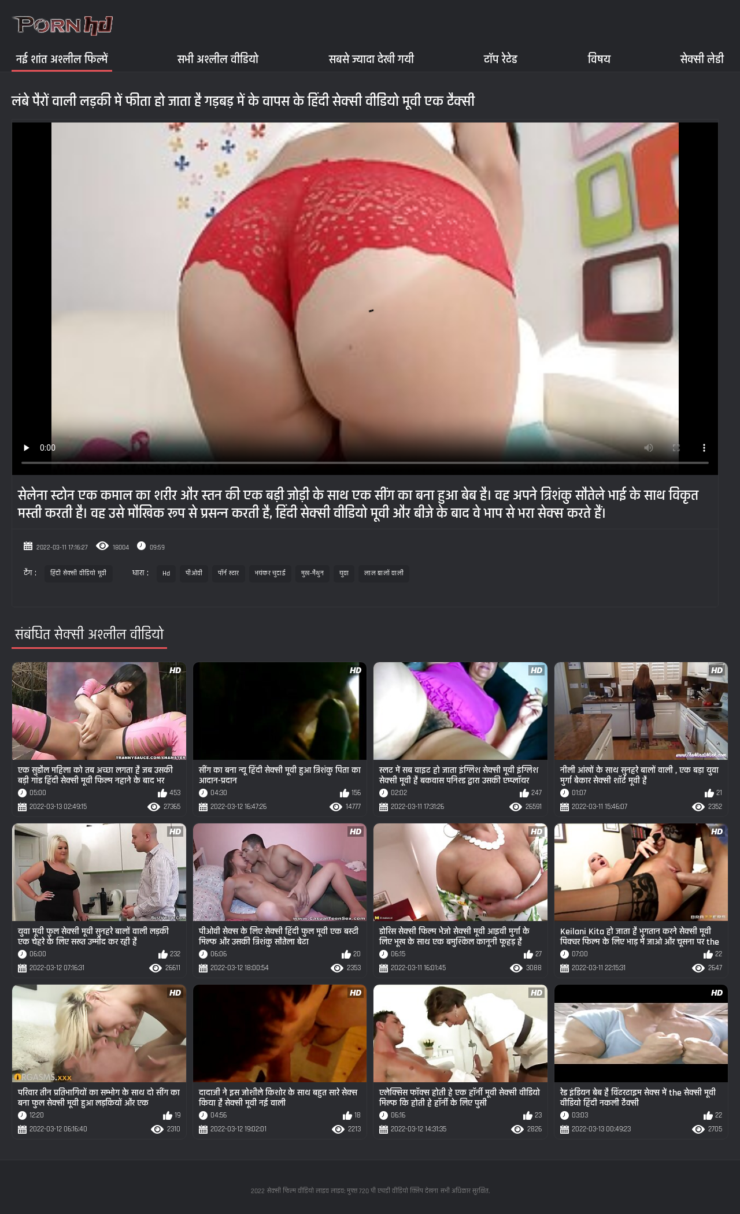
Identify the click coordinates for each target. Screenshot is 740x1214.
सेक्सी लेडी (702, 59)
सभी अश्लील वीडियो (217, 59)
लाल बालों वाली (383, 573)
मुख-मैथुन (312, 573)
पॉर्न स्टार (228, 573)
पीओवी (194, 573)
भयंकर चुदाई (270, 573)
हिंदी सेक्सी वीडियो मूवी (78, 573)
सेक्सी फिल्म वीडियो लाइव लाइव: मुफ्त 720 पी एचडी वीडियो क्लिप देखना (352, 1191)
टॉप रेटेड (500, 59)
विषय (599, 59)
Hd (166, 573)
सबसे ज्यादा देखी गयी (371, 59)
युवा (344, 573)
